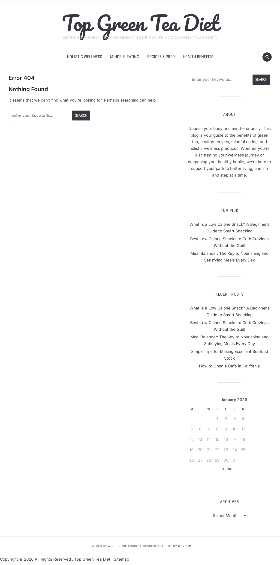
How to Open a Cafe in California (229, 366)
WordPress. (117, 546)
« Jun (227, 468)
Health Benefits (198, 56)
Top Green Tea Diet (140, 23)
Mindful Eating (124, 56)
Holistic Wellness (84, 56)
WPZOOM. (185, 546)
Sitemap (121, 559)
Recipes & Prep (161, 56)
